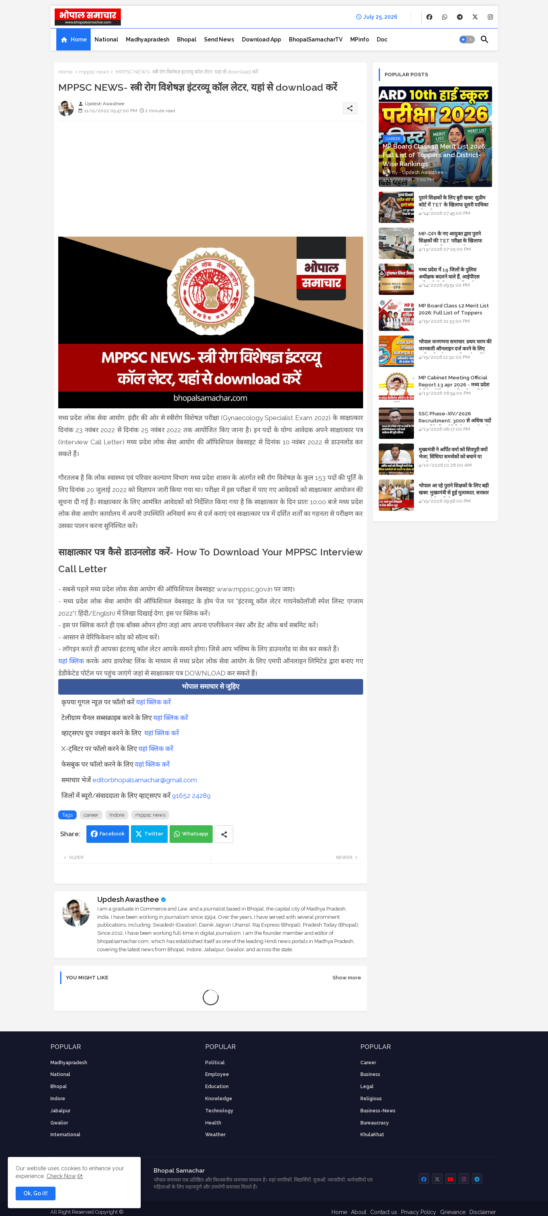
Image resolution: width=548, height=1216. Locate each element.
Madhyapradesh (147, 39)
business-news (378, 1111)
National (106, 39)
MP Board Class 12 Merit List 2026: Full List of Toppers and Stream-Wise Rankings (454, 313)
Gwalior (59, 1123)
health (213, 1123)
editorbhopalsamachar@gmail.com (145, 780)
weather (215, 1134)
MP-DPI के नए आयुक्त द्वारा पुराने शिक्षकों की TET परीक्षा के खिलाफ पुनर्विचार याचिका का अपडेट (450, 241)
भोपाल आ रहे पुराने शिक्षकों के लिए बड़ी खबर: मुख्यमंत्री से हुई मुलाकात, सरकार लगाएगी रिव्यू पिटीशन (454, 493)
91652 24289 (191, 795)
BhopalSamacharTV (315, 39)
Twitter (153, 834)
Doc (382, 39)
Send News (219, 39)
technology (219, 1111)
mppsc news (94, 72)
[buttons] (429, 17)
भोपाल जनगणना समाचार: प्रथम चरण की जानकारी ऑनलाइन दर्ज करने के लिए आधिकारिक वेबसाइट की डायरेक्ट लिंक (455, 349)
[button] (467, 39)
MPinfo (359, 39)
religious (371, 1098)
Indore (116, 815)
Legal (367, 1086)
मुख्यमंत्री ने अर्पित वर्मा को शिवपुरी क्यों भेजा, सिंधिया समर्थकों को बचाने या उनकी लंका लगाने (453, 457)
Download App (261, 39)
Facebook (112, 834)
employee (217, 1074)
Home (79, 39)
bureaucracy (374, 1123)
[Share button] (224, 834)
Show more (347, 978)
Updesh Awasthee (128, 899)
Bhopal (186, 39)
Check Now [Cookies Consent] (61, 1176)
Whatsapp (195, 834)
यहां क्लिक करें (153, 702)
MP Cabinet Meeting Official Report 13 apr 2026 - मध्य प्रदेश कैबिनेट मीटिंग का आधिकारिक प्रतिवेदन (454, 385)
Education (217, 1086)
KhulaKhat (372, 1134)
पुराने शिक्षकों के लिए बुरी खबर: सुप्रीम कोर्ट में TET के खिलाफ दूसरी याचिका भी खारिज (453, 205)
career (91, 815)
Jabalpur (60, 1111)
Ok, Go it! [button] (35, 1193)
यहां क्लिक (72, 661)
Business (370, 1074)
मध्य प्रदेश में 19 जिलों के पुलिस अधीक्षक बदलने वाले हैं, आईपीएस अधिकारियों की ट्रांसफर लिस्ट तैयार (450, 277)
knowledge (218, 1098)
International (65, 1134)
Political (215, 1062)
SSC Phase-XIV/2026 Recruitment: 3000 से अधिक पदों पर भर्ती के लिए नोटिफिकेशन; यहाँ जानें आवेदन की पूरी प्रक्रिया (455, 424)
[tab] (73, 39)
